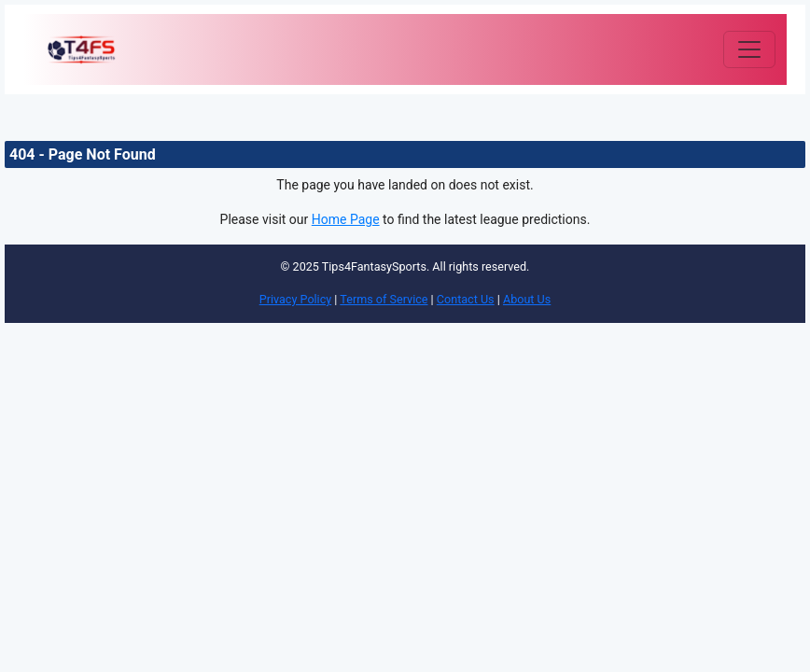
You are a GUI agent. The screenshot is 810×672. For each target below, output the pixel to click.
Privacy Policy (295, 299)
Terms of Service (383, 299)
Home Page (346, 219)
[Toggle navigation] (749, 49)
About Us (527, 299)
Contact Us (466, 299)
